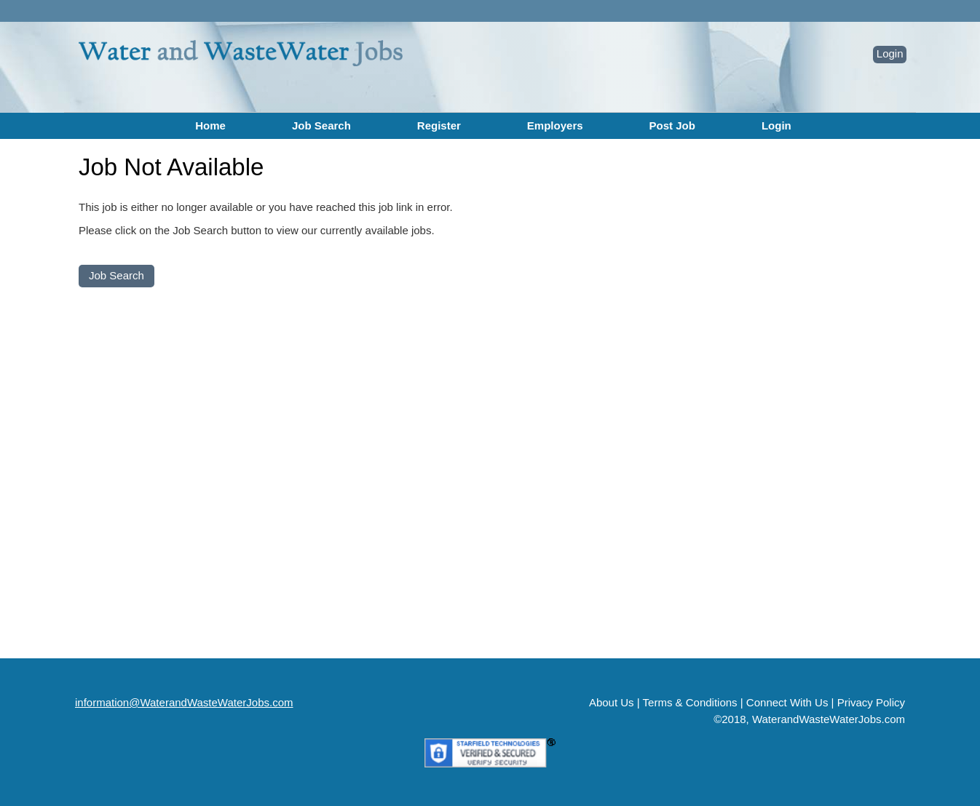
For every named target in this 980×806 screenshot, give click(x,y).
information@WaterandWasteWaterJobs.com (184, 702)
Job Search (321, 125)
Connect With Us (787, 702)
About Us (611, 702)
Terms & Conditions (690, 702)
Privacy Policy (871, 702)
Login (890, 53)
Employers (555, 125)
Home (210, 125)
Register (439, 125)
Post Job (672, 125)
